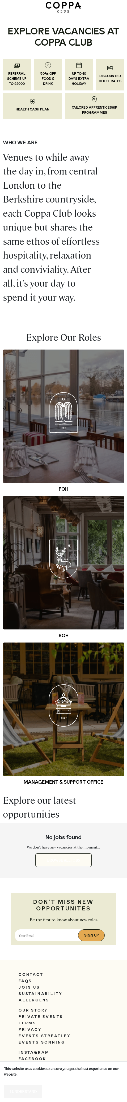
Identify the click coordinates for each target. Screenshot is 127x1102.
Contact (31, 974)
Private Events (41, 1016)
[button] (63, 416)
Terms (27, 1023)
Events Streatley (45, 1035)
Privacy (30, 1029)
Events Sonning (42, 1042)
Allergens (34, 1000)
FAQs (25, 981)
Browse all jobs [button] (63, 860)
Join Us (29, 987)
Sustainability (41, 993)
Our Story (33, 1010)
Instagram (34, 1052)
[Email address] (50, 935)
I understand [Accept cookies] (23, 1091)
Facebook (32, 1058)
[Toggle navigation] (12, 7)
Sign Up (91, 935)
